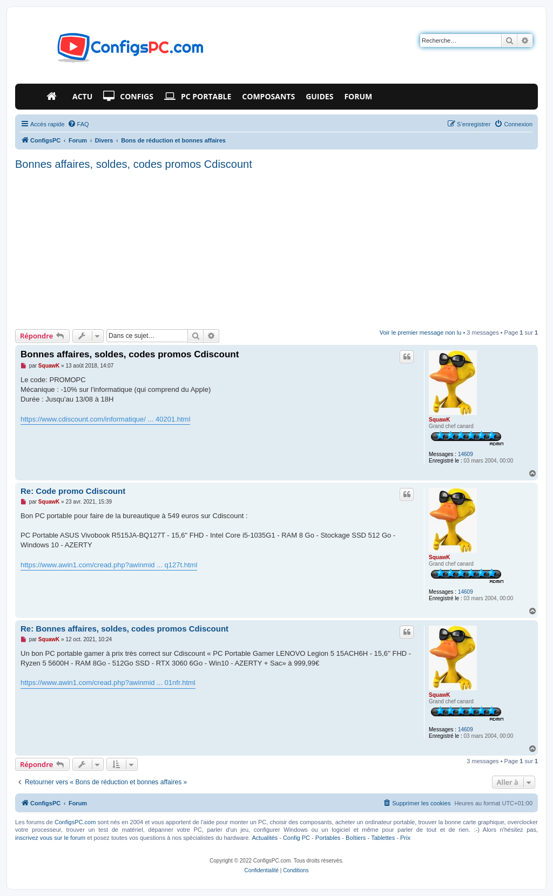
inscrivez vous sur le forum (50, 837)
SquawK (439, 420)
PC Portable (197, 96)
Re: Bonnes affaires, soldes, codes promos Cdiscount (124, 628)
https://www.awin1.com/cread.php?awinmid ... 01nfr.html (108, 682)
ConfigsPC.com (75, 822)
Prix (405, 837)
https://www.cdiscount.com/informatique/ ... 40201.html (105, 419)
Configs (128, 96)
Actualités (265, 837)
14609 (465, 454)
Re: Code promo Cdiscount (73, 490)
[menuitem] (78, 124)
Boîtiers (356, 837)
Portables (327, 837)
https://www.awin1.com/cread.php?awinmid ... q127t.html (109, 565)
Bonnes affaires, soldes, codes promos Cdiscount (133, 164)
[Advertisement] (276, 248)
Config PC (296, 837)
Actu (82, 96)
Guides (319, 96)
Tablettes (383, 837)
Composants (268, 96)
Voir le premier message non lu (421, 332)
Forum (358, 96)
